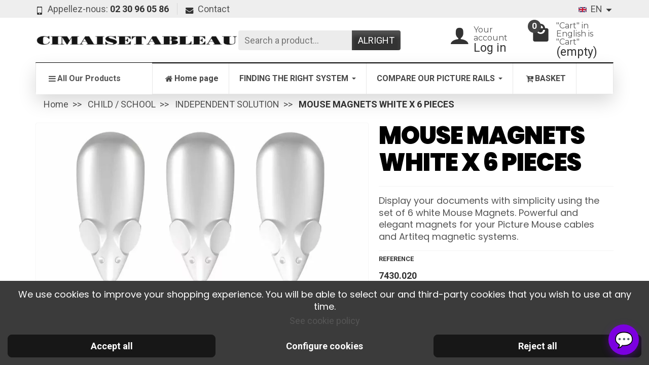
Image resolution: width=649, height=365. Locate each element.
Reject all (537, 346)
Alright (376, 40)
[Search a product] (295, 40)
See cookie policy (325, 320)
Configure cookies (324, 346)
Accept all (112, 346)
